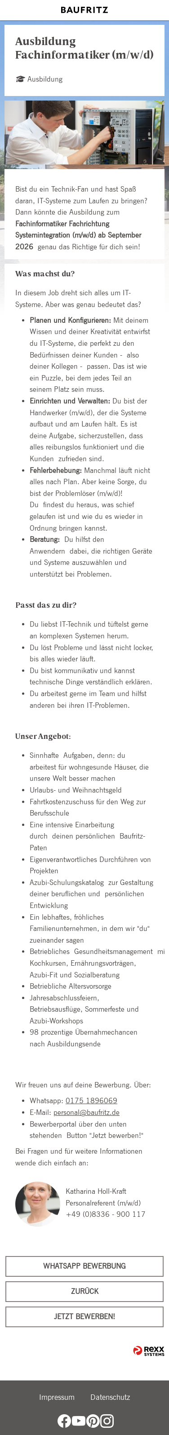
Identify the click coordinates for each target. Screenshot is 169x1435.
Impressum (57, 1397)
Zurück (84, 1291)
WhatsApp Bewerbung (84, 1266)
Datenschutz (110, 1397)
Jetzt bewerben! (84, 1316)
